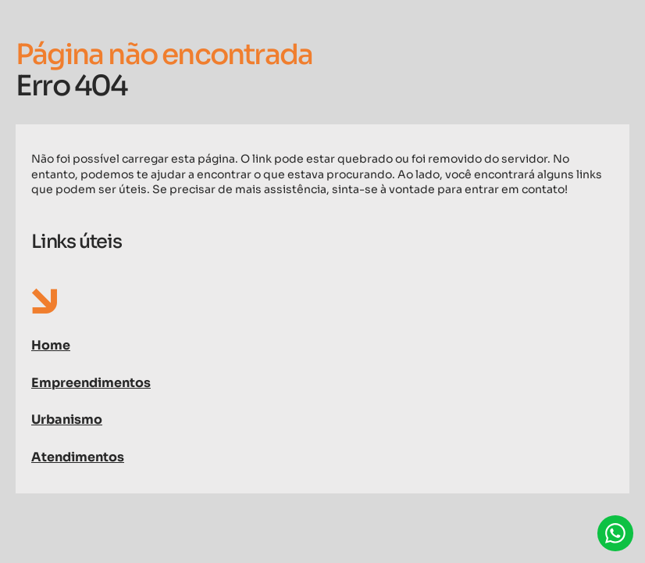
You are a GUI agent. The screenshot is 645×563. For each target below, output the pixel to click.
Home (50, 345)
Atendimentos (77, 457)
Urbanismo (66, 419)
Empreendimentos (91, 383)
